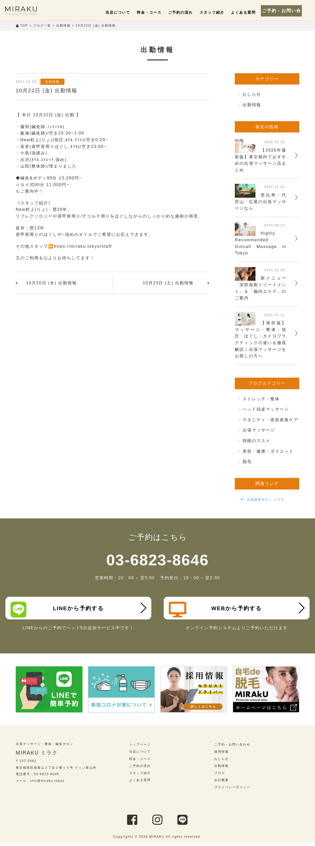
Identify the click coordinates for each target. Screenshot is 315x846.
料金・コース (161, 12)
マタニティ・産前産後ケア (270, 420)
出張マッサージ (259, 430)
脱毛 (247, 461)
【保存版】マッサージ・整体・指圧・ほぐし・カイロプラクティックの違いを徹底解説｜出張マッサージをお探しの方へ (260, 339)
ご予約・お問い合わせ (286, 10)
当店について (132, 12)
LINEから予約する (59, 610)
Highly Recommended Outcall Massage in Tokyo (260, 243)
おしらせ (252, 94)
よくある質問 (247, 12)
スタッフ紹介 (218, 12)
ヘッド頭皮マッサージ (266, 409)
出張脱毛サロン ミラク (265, 499)
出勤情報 (54, 82)
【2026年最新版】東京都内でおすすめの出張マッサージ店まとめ (260, 160)
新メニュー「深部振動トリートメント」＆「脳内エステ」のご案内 (260, 288)
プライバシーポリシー (232, 790)
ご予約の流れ (190, 12)
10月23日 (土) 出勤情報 (168, 283)
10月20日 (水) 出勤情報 (51, 283)
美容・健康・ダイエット (268, 451)
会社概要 (221, 783)
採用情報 (221, 755)
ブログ (219, 776)
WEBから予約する (217, 609)
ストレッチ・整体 (261, 399)
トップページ (140, 748)
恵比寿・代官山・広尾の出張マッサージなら (260, 201)
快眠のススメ (256, 440)
